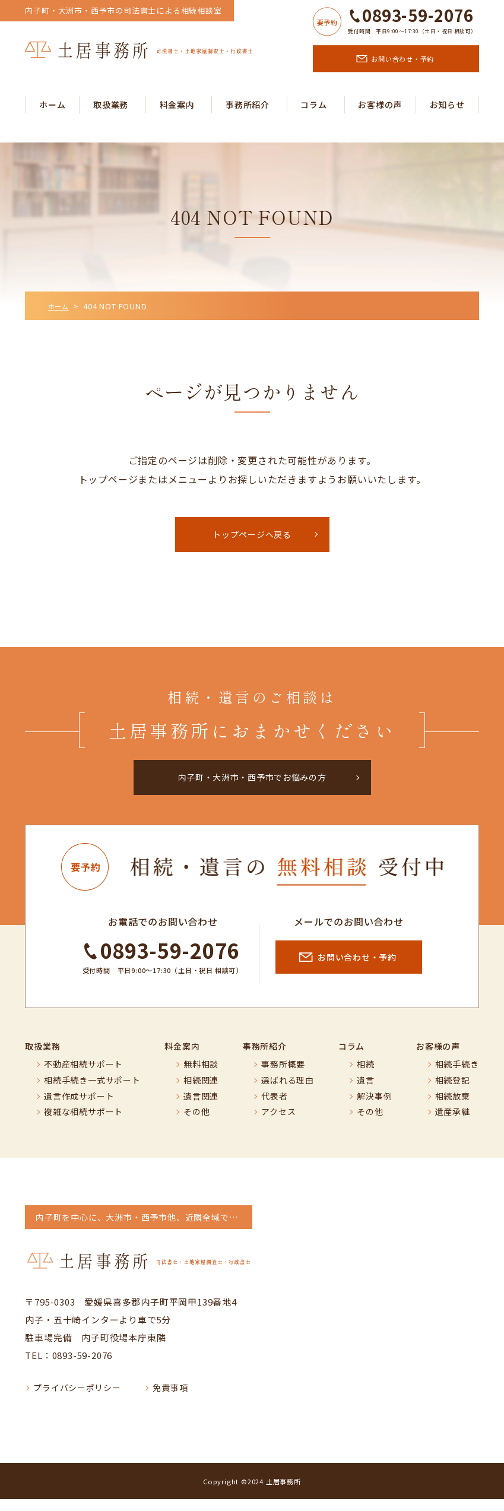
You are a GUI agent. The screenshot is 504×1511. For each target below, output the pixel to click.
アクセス (278, 1124)
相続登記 (452, 1092)
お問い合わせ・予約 (403, 58)
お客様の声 (380, 104)
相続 (366, 1076)
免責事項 (170, 1400)
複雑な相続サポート (83, 1124)
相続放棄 (452, 1108)
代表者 (274, 1108)
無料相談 (200, 1076)
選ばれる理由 (287, 1092)
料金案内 (177, 104)
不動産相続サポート (83, 1076)
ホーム (52, 104)
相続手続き (457, 1076)
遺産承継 (452, 1124)
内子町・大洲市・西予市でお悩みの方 (252, 784)
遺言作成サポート (79, 1108)
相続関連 (200, 1092)
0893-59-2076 (418, 15)
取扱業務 (110, 104)
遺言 (366, 1092)
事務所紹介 (248, 104)
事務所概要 (283, 1076)
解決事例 (374, 1108)
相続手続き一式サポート (92, 1092)
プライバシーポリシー (77, 1400)
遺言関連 (200, 1108)
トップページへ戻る (252, 537)
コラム (313, 104)
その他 (196, 1124)
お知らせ (447, 104)
